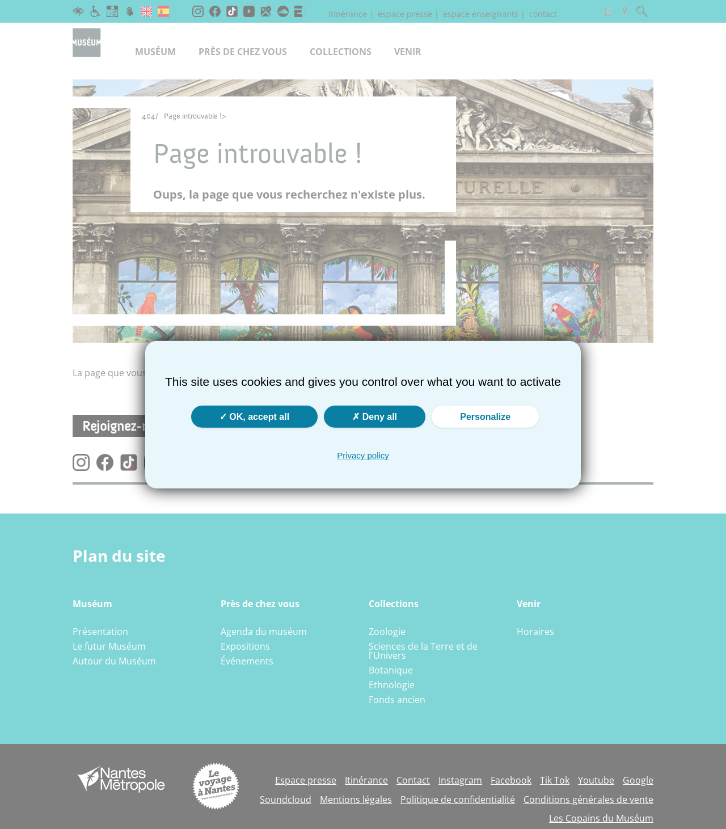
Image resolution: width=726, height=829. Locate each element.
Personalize (485, 416)
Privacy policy (363, 455)
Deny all (374, 416)
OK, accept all (254, 416)
